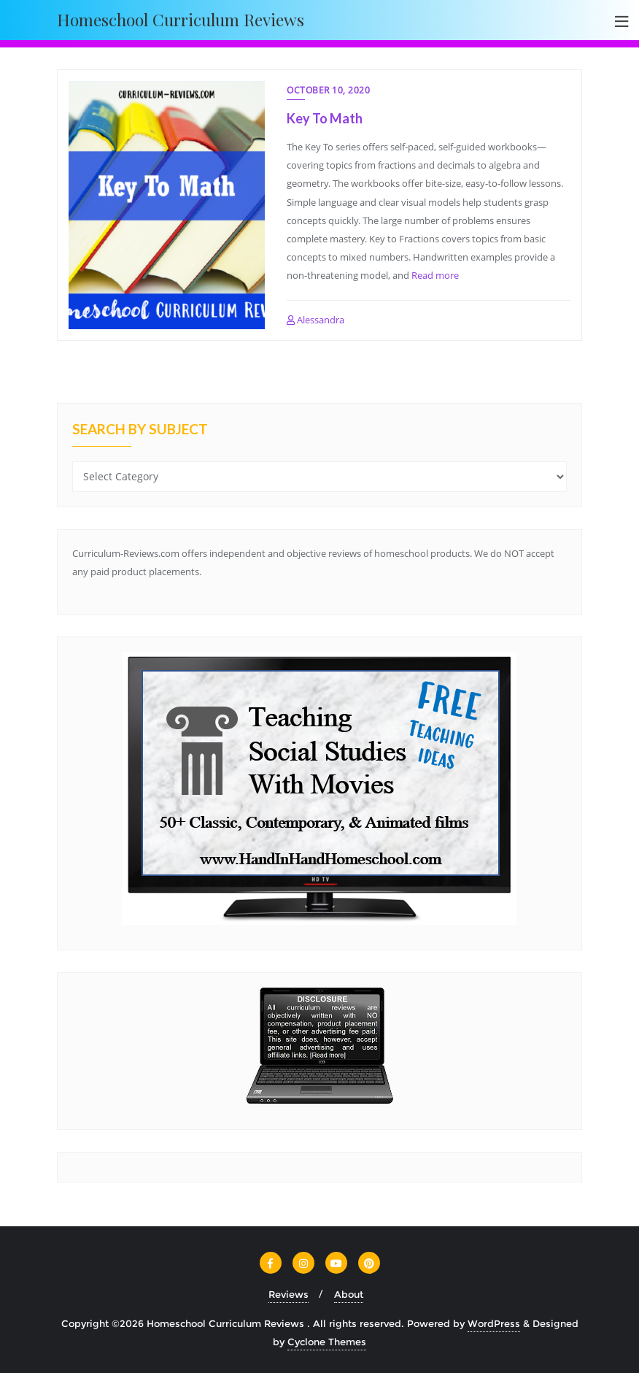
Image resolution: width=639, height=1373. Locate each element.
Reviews (288, 1294)
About (348, 1294)
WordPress (494, 1323)
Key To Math (325, 118)
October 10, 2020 (328, 90)
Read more (435, 275)
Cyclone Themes (326, 1341)
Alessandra (315, 319)
